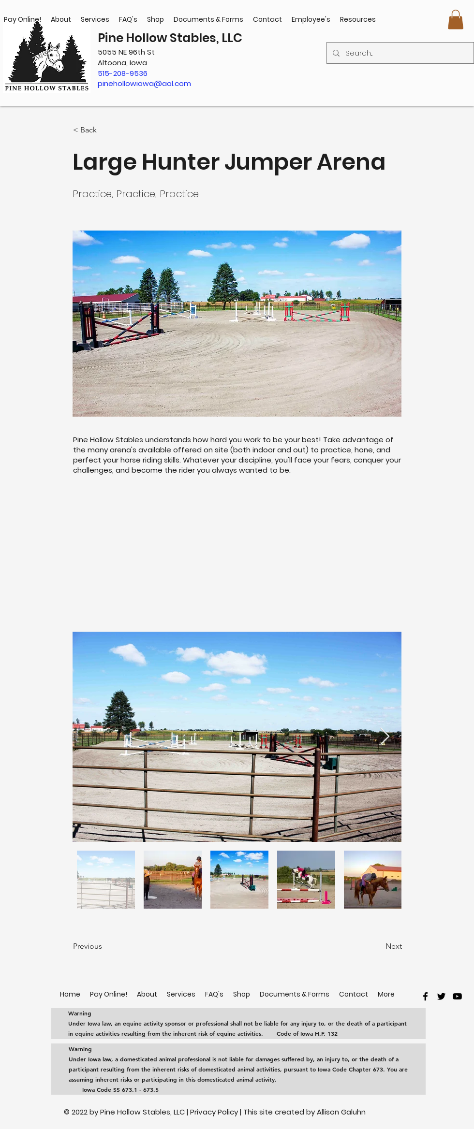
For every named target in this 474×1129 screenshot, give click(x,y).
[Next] (378, 946)
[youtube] (457, 996)
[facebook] (425, 996)
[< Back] (105, 130)
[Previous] (105, 946)
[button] (455, 19)
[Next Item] (384, 736)
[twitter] (441, 996)
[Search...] (399, 53)
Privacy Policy (215, 1112)
